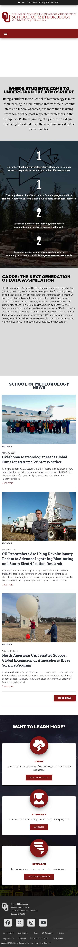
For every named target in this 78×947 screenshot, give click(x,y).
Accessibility (8, 933)
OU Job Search (48, 933)
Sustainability (23, 933)
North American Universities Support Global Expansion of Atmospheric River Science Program (36, 660)
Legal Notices (8, 939)
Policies (61, 933)
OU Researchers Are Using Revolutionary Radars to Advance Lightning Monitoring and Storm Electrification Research (37, 559)
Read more (7, 483)
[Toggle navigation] (5, 33)
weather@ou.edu (44, 943)
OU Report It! (58, 939)
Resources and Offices (39, 939)
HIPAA (35, 933)
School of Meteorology (19, 904)
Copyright (22, 939)
